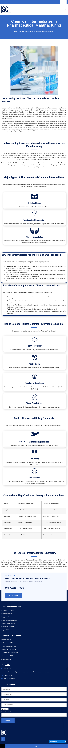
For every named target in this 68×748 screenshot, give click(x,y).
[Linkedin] (3, 739)
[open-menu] (66, 9)
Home (15, 31)
